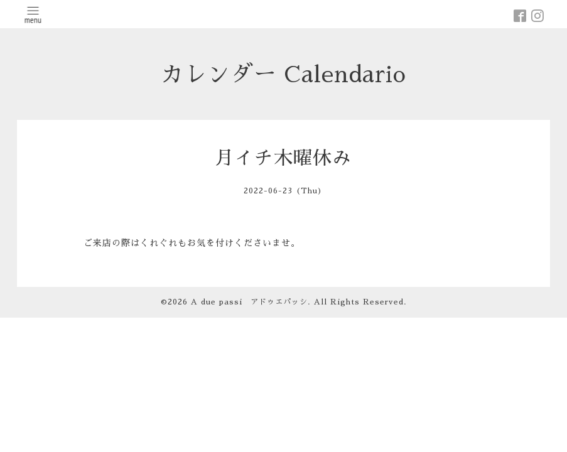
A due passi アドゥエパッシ (249, 302)
